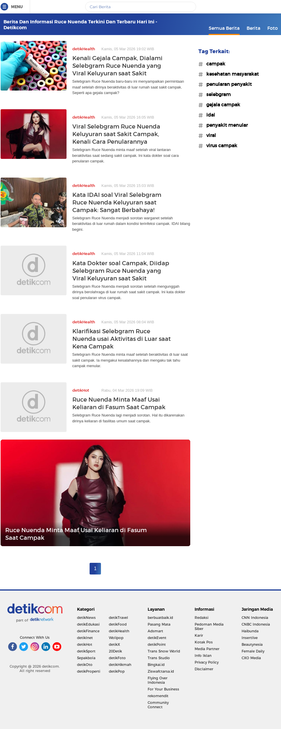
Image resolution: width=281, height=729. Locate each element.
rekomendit (158, 696)
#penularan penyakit (227, 84)
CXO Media (251, 658)
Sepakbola (86, 658)
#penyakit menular (225, 125)
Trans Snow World (164, 651)
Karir (199, 635)
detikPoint (157, 644)
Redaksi (201, 617)
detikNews (86, 617)
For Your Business (163, 689)
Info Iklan (203, 655)
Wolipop (116, 638)
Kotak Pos (204, 642)
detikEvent (157, 638)
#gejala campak (221, 104)
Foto (272, 28)
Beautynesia (252, 644)
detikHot (84, 644)
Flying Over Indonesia (157, 680)
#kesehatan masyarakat (231, 74)
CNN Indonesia (255, 617)
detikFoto (117, 658)
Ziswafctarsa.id (161, 671)
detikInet (85, 638)
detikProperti (88, 671)
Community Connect (158, 704)
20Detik (115, 651)
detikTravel (118, 617)
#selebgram (217, 94)
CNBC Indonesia (256, 624)
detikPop (117, 671)
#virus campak (220, 145)
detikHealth (119, 631)
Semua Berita (224, 28)
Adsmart (155, 631)
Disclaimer (204, 669)
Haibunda (250, 631)
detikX (114, 644)
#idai (209, 115)
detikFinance (88, 631)
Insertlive (250, 638)
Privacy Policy (207, 662)
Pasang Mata (159, 624)
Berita (253, 28)
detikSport (86, 651)
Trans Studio (159, 658)
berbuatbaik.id (160, 617)
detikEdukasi (88, 624)
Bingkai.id (156, 664)
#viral (209, 135)
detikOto (84, 664)
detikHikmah (120, 664)
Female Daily (253, 651)
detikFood (118, 624)
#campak (214, 64)
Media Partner (207, 649)
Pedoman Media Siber (209, 626)
